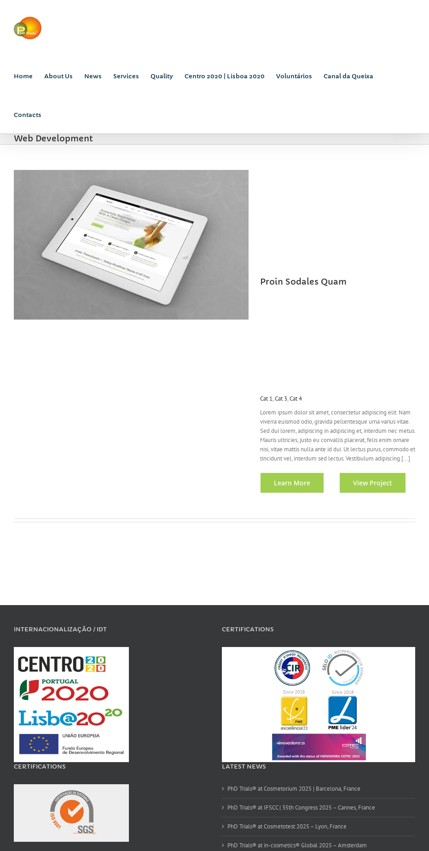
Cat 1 (263, 398)
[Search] (55, 114)
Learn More (289, 492)
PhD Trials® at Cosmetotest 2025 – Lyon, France (285, 826)
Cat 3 (278, 398)
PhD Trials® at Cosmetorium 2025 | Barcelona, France (292, 789)
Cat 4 (293, 398)
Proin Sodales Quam (300, 281)
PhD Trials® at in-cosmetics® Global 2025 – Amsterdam (295, 845)
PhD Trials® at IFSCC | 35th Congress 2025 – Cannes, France (299, 807)
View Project (369, 492)
